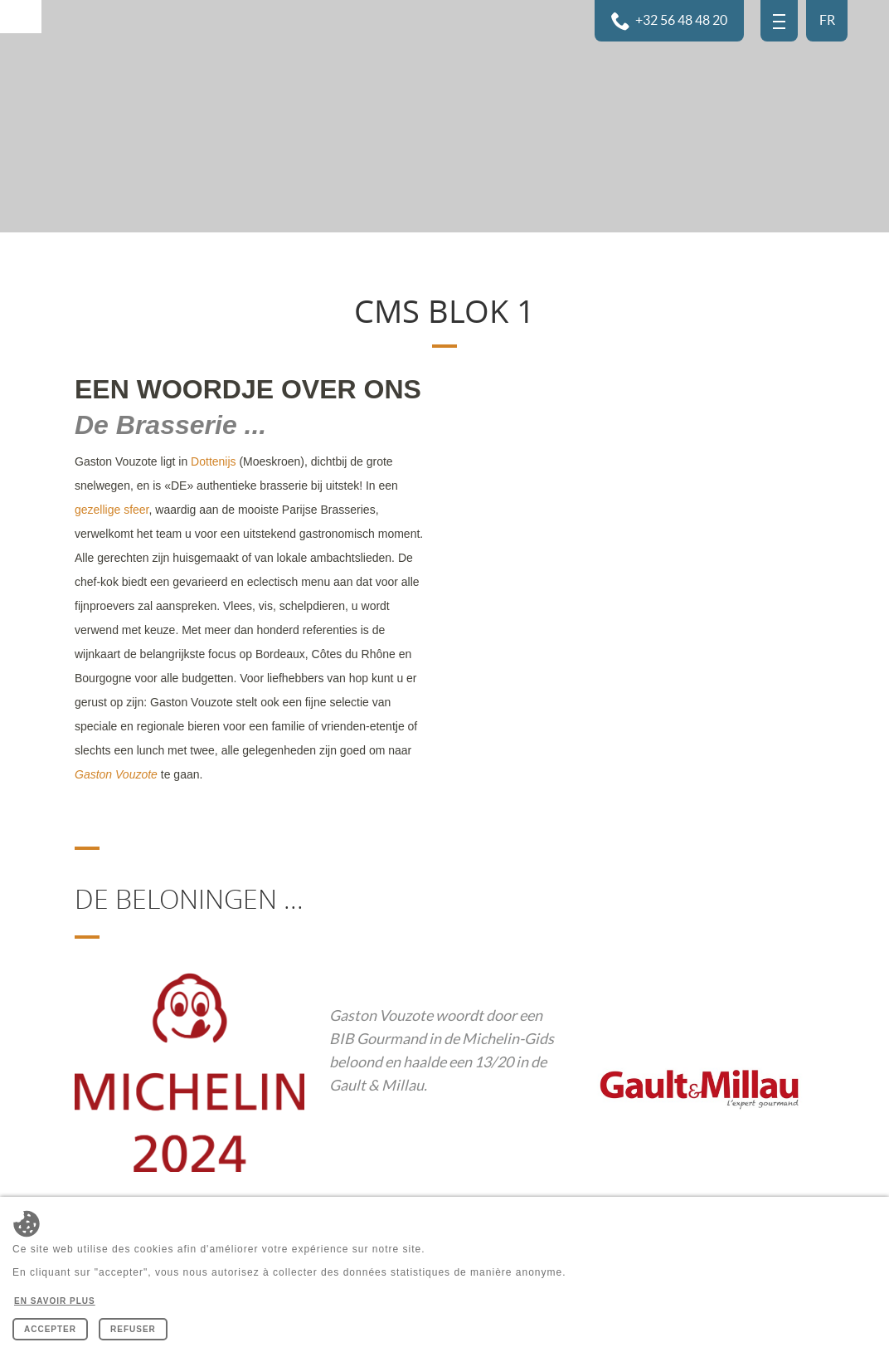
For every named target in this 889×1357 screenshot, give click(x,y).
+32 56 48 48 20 (681, 19)
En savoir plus (54, 1301)
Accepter (50, 1329)
